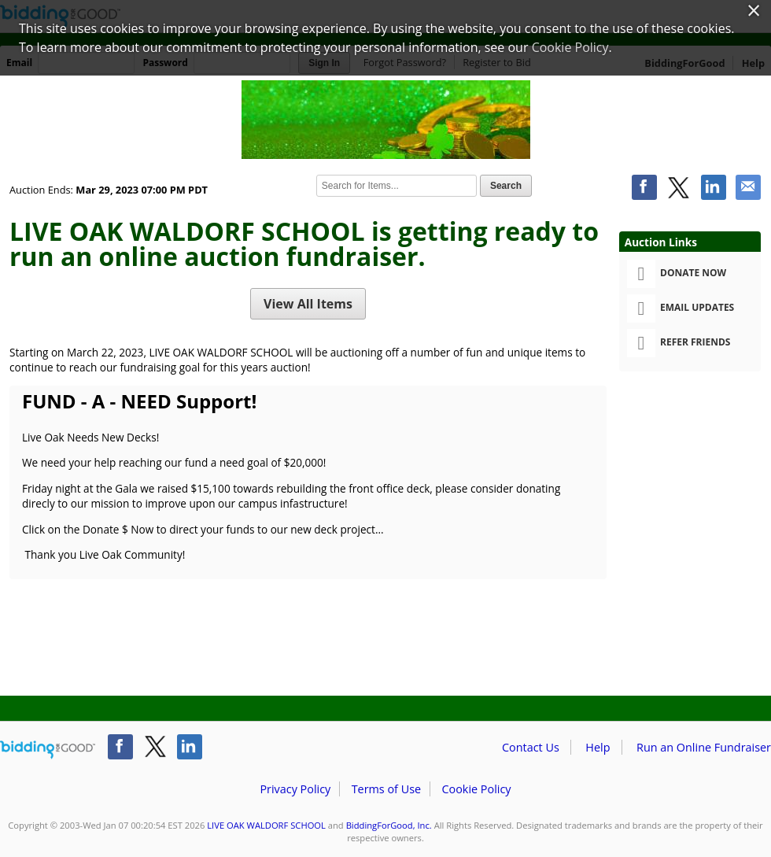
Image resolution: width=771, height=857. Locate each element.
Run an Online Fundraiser (703, 747)
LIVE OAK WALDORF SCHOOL (266, 825)
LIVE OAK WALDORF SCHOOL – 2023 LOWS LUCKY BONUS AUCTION (385, 119)
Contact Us (530, 747)
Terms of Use (386, 788)
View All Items (308, 303)
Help (597, 747)
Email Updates (680, 308)
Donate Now (676, 274)
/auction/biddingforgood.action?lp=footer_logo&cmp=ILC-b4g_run (47, 750)
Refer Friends (678, 343)
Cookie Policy (476, 788)
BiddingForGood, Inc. (389, 825)
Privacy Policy (295, 788)
